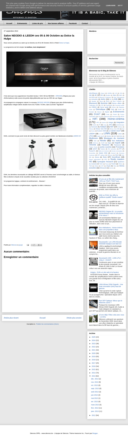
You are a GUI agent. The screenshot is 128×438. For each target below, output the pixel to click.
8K (102, 95)
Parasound (117, 145)
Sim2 (117, 155)
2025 (94, 337)
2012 (94, 415)
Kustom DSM (101, 131)
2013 (94, 376)
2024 (94, 340)
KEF (111, 127)
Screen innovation (117, 151)
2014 (94, 373)
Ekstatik (91, 112)
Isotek (94, 125)
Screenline (92, 153)
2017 (94, 363)
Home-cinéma (116, 118)
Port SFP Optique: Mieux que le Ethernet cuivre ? (110, 302)
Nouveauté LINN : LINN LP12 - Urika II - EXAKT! (110, 259)
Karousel (94, 127)
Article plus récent (11, 318)
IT (99, 125)
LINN (107, 133)
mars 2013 (95, 405)
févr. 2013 (95, 408)
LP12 (91, 136)
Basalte (94, 101)
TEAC (101, 164)
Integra (111, 122)
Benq (101, 101)
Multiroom (93, 138)
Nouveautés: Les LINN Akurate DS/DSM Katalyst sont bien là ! (110, 243)
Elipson (99, 112)
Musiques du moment (114, 138)
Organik (117, 143)
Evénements (22, 23)
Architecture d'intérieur (104, 97)
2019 (94, 356)
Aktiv (114, 95)
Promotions (120, 147)
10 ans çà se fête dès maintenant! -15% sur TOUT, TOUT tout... (111, 180)
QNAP (95, 149)
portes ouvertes (106, 147)
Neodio (103, 140)
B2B (115, 99)
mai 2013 (94, 398)
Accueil (9, 23)
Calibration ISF (93, 105)
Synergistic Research (105, 162)
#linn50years (93, 93)
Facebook (73, 23)
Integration (120, 122)
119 (116, 93)
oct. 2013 (94, 385)
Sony (105, 157)
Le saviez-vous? (115, 131)
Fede (107, 114)
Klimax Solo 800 (114, 129)
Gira (99, 116)
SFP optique (101, 155)
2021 (94, 350)
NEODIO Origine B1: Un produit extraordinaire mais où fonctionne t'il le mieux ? (111, 213)
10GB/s (109, 93)
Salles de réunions (103, 151)
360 (90, 95)
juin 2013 (94, 395)
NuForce (95, 143)
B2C (123, 99)
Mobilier (109, 136)
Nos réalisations (118, 141)
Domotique (100, 109)
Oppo (109, 143)
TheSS (113, 164)
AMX (120, 95)
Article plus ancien (74, 318)
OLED (103, 143)
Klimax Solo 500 (101, 129)
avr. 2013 (94, 401)
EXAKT (97, 114)
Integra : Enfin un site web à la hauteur (104, 272)
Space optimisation (95, 159)
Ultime (96, 166)
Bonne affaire (116, 103)
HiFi (95, 118)
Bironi (108, 101)
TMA (90, 166)
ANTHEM (92, 97)
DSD (112, 109)
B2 (110, 99)
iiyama (104, 122)
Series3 (113, 153)
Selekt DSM (103, 153)
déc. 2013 (95, 379)
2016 (94, 366)
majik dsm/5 (100, 136)
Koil (123, 129)
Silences (109, 155)
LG (100, 133)
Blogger (95, 433)
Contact (85, 23)
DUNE (120, 109)
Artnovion (94, 99)
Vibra (115, 166)
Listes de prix (37, 23)
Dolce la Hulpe (64, 43)
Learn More (110, 5)
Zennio (111, 168)
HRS (97, 122)
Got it (120, 5)
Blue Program (117, 101)
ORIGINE (59, 96)
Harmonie (115, 116)
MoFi (115, 136)
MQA (120, 136)
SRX (105, 159)
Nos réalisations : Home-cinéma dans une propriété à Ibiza (110, 229)
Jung (104, 125)
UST (102, 166)
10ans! (103, 93)
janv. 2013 (95, 411)
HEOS (122, 116)
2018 (94, 360)
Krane (93, 131)
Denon (114, 107)
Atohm (103, 99)
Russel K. (92, 151)
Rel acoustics (112, 149)
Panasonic (105, 145)
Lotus (120, 134)
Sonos (97, 157)
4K (96, 95)
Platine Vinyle (93, 147)
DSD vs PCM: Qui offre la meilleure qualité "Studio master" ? (111, 197)
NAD (95, 140)
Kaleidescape (120, 125)
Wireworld (103, 168)
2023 (94, 344)
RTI (120, 149)
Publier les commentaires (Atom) (47, 324)
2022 (94, 347)
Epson (107, 112)
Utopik (108, 166)
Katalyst (103, 127)
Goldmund (106, 116)
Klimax (91, 129)
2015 (94, 369)
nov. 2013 (95, 382)
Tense (107, 164)
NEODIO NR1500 (43, 102)
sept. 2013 (95, 388)
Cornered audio (119, 105)
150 (121, 93)
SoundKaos (116, 157)
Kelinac (120, 127)
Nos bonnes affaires (56, 23)
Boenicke (104, 103)
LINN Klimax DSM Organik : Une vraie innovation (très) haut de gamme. (111, 286)
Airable (108, 95)
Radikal (103, 149)
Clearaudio (109, 105)
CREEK (94, 107)
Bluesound (93, 103)
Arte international (119, 97)
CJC (102, 105)
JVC (110, 125)
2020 (94, 353)
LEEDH (77, 136)
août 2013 (95, 392)
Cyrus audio (104, 107)
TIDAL (120, 164)
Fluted (115, 114)
